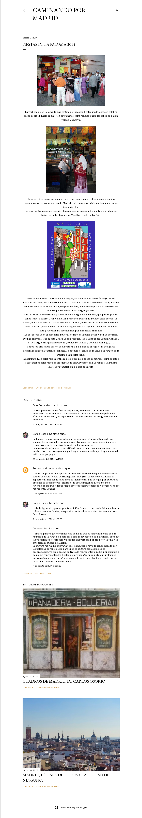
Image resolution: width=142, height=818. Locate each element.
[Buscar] (118, 9)
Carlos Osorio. (41, 433)
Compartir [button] (28, 387)
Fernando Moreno (43, 468)
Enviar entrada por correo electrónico (53, 387)
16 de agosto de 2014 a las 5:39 (47, 566)
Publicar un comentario (37, 573)
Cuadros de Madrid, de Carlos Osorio (64, 681)
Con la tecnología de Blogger (71, 808)
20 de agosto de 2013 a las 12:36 (48, 459)
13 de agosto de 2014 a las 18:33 (47, 519)
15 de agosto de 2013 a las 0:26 (47, 424)
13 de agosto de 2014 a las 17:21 (47, 493)
